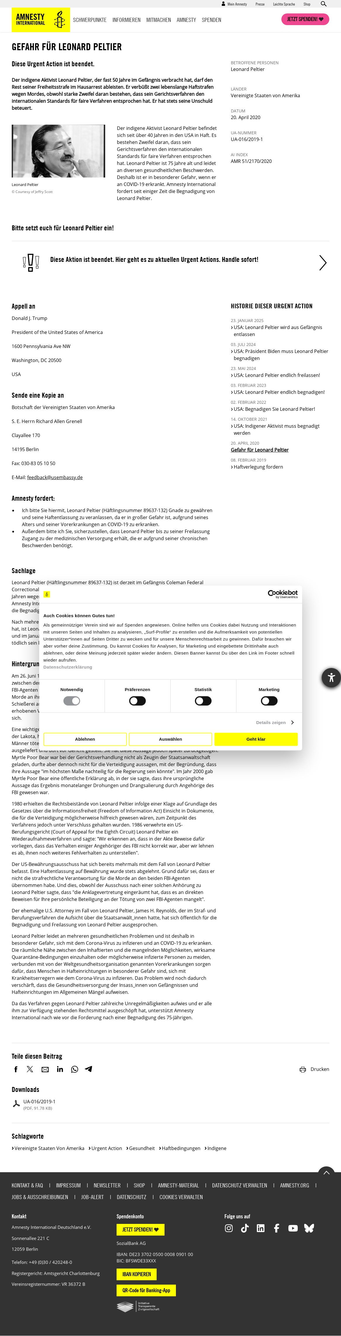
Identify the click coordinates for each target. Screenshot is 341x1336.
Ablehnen (85, 739)
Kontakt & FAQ (27, 1185)
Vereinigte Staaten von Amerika (49, 1148)
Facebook (16, 1069)
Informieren (126, 19)
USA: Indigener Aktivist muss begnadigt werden (277, 429)
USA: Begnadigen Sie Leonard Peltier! (274, 409)
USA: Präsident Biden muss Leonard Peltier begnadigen (281, 354)
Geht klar (255, 739)
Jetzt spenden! (302, 19)
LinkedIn (60, 1069)
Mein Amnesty (237, 3)
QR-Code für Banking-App (146, 1290)
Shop (307, 3)
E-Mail (45, 1069)
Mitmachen (158, 19)
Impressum (68, 1185)
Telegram (88, 1069)
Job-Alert (92, 1197)
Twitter (30, 1069)
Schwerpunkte (90, 19)
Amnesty (186, 19)
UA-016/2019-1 (39, 1104)
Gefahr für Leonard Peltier (260, 450)
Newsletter (107, 1185)
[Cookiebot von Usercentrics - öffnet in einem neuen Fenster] (272, 594)
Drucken (314, 1069)
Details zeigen (271, 722)
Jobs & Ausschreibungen (40, 1197)
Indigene (216, 1148)
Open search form (323, 4)
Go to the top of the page (326, 1172)
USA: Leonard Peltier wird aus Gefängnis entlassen (278, 331)
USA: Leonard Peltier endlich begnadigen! (279, 392)
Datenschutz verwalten (239, 1185)
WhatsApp (74, 1069)
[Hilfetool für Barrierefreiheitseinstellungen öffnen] (331, 677)
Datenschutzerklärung (68, 666)
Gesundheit (142, 1148)
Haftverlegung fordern (258, 467)
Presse (260, 3)
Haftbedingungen (181, 1148)
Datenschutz (131, 1197)
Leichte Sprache (284, 3)
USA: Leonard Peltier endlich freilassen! (277, 375)
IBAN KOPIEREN (136, 1274)
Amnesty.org (294, 1185)
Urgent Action (106, 1148)
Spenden (211, 19)
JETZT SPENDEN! (137, 1230)
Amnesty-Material (178, 1185)
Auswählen (170, 739)
